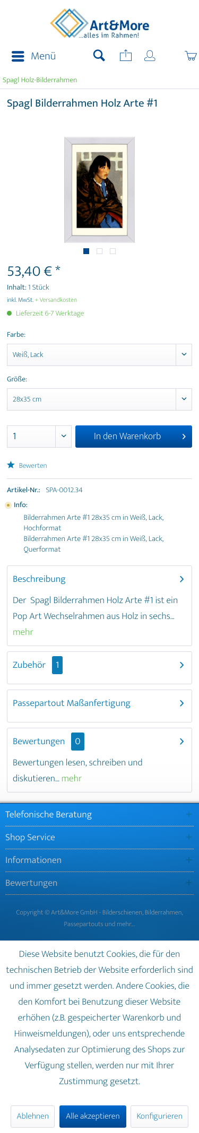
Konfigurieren (159, 1116)
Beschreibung (39, 579)
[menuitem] (30, 56)
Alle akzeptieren (93, 1116)
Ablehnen (32, 1116)
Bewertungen (39, 741)
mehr (23, 632)
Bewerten (27, 466)
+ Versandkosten (56, 300)
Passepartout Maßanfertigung (72, 703)
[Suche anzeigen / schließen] (99, 56)
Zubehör (38, 665)
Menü (34, 56)
